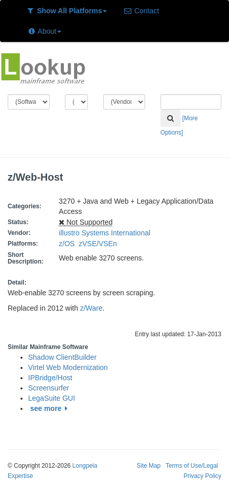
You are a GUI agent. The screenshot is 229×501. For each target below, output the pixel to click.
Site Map (148, 465)
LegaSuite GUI (51, 398)
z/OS (69, 243)
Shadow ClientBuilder (62, 357)
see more (50, 408)
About (44, 31)
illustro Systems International (104, 233)
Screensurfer (48, 388)
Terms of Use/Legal (192, 465)
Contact (141, 11)
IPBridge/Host (50, 378)
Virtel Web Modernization (68, 367)
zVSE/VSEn (100, 243)
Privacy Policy (202, 476)
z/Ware (91, 308)
